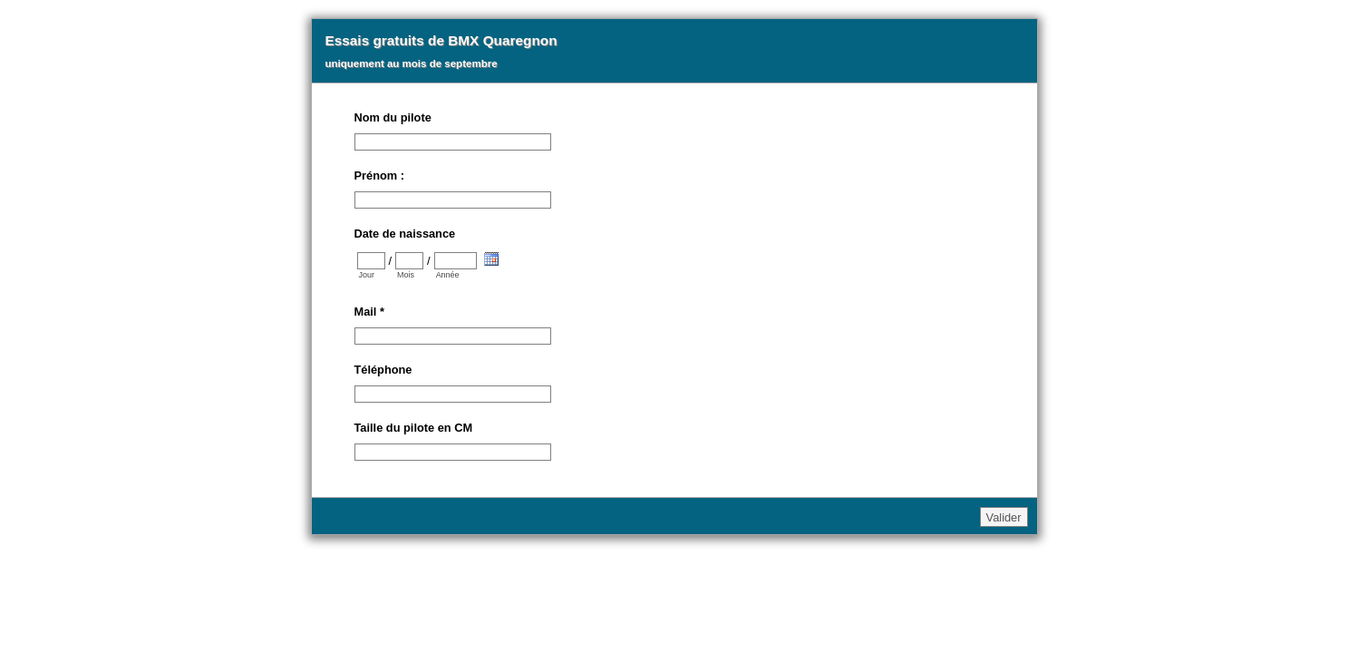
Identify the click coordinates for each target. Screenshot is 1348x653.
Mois (405, 274)
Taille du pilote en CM (413, 427)
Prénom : (379, 175)
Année (448, 274)
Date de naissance (405, 233)
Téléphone (383, 369)
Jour (366, 274)
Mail (369, 311)
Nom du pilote (393, 117)
